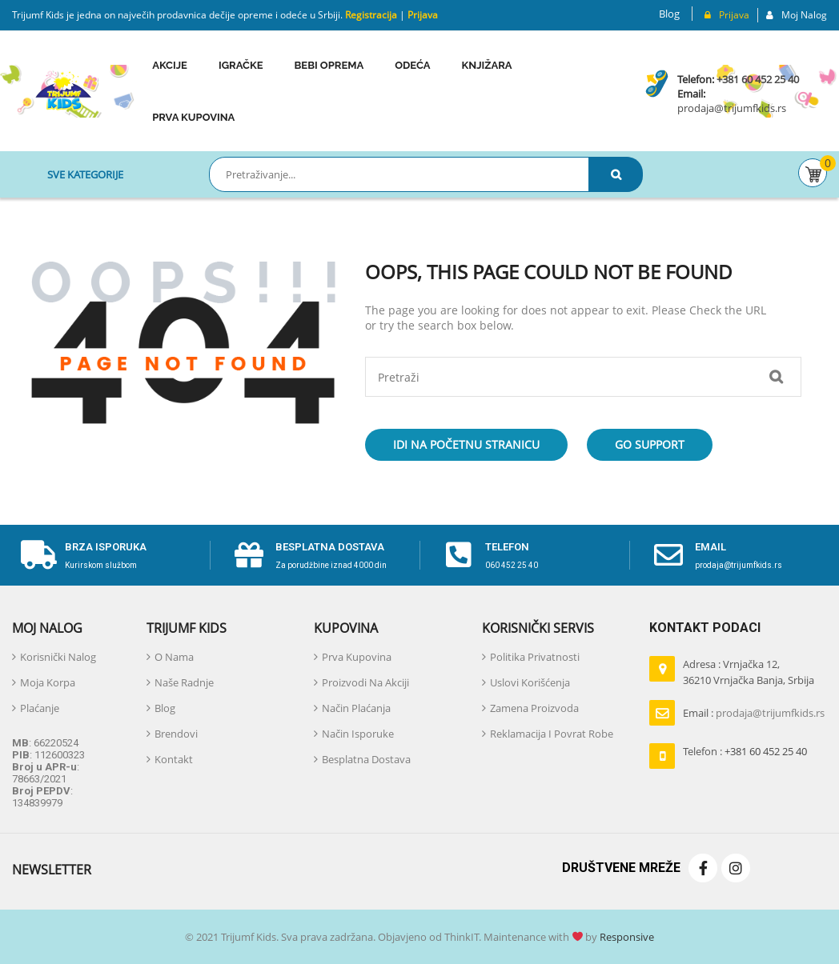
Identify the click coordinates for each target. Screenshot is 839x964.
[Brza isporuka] (38, 555)
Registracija (370, 15)
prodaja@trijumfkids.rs (731, 108)
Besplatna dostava (329, 547)
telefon (507, 547)
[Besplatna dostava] (249, 555)
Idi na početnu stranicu (466, 444)
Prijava (422, 15)
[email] (668, 555)
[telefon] (458, 555)
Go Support (649, 444)
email (710, 547)
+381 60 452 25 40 (758, 79)
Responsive (625, 937)
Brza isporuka (106, 547)
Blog (669, 13)
